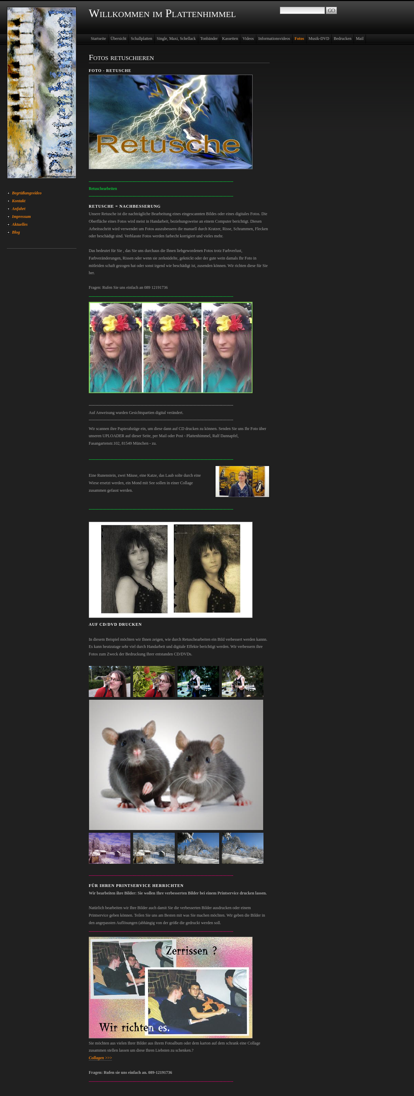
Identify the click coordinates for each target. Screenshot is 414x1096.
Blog (16, 232)
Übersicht (119, 38)
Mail (360, 38)
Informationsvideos (274, 38)
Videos (248, 38)
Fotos (299, 38)
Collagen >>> (100, 1057)
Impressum (21, 216)
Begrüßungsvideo (27, 193)
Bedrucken (343, 38)
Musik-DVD (319, 38)
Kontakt (18, 200)
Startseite (98, 38)
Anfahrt (18, 208)
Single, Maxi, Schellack (176, 38)
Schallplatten (141, 38)
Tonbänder (209, 38)
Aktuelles (20, 224)
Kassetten (230, 38)
